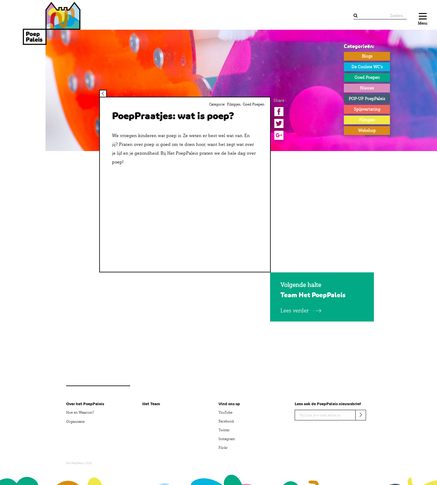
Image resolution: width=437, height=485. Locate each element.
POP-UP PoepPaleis (367, 98)
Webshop (367, 130)
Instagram (226, 438)
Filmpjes (367, 120)
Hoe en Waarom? (80, 412)
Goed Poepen (367, 77)
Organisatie (75, 421)
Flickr (223, 447)
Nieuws (367, 88)
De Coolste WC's (367, 66)
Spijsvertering (367, 109)
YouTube (225, 412)
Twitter (224, 430)
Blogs (367, 56)
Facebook (226, 421)
